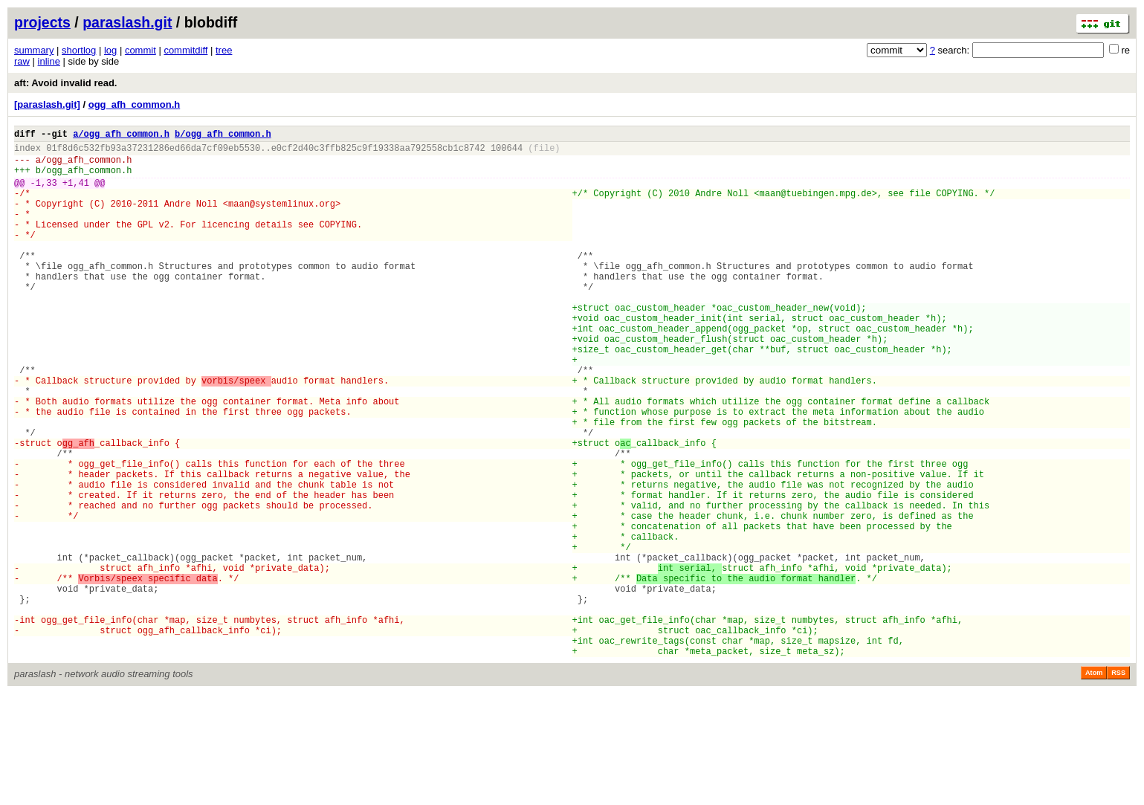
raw (22, 61)
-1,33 (43, 193)
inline (49, 61)
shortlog (79, 50)
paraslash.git (127, 22)
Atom (1093, 784)
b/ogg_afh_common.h (223, 135)
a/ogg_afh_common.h (121, 135)
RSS (1118, 784)
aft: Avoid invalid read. (65, 82)
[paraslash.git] (47, 104)
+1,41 (75, 193)
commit (140, 50)
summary (34, 50)
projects (42, 22)
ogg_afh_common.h (134, 104)
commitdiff (185, 50)
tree (224, 50)
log (110, 50)
